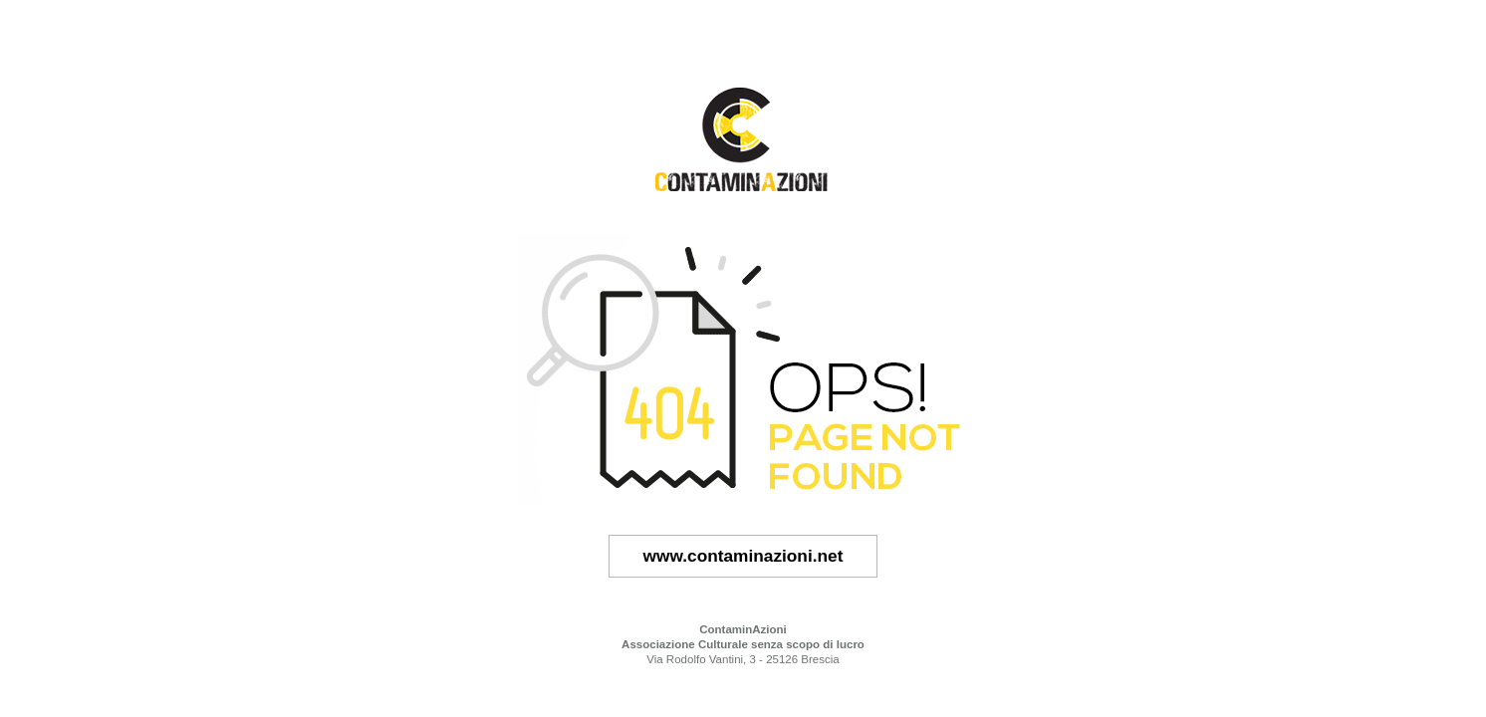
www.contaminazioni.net (743, 556)
